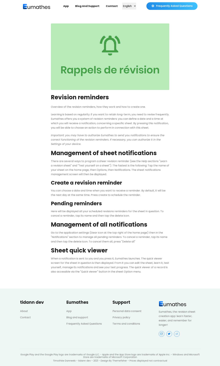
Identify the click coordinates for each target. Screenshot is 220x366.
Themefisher (119, 360)
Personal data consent (127, 311)
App (66, 6)
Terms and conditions (126, 324)
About (24, 311)
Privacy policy (121, 317)
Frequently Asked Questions (172, 6)
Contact (112, 6)
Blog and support (87, 6)
